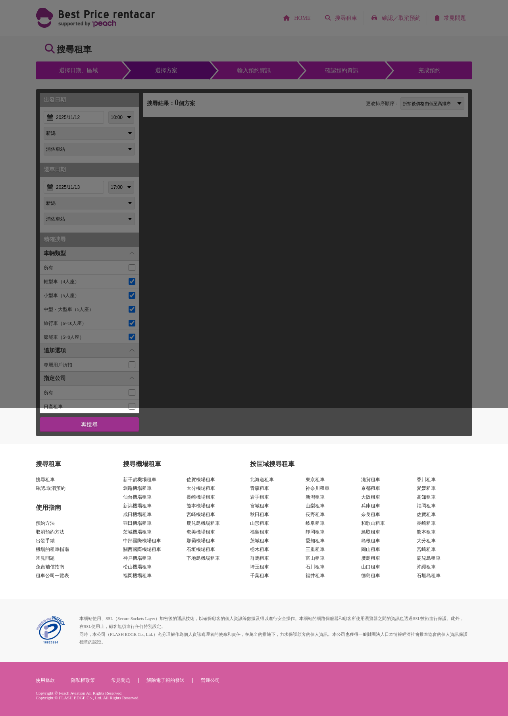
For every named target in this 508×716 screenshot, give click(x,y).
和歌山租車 (373, 523)
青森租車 (259, 488)
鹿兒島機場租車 (203, 523)
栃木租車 (259, 549)
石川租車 (315, 567)
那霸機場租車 (201, 540)
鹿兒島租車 (429, 558)
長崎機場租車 (201, 497)
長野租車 (315, 514)
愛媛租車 (426, 488)
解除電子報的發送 (165, 680)
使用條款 (45, 680)
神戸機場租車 (137, 558)
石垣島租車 (429, 575)
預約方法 (45, 523)
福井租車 (315, 575)
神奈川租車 (317, 488)
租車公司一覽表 (52, 575)
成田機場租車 (137, 514)
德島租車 (370, 575)
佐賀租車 (426, 514)
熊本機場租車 (201, 506)
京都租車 (370, 488)
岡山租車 (370, 549)
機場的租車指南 (52, 549)
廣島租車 (370, 558)
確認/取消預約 (50, 488)
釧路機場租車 (137, 488)
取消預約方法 (50, 532)
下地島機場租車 (203, 558)
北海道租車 (262, 479)
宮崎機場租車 (201, 514)
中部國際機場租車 (142, 540)
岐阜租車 (315, 523)
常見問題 (45, 558)
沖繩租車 (426, 567)
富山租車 (315, 558)
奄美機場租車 (201, 532)
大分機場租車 (201, 488)
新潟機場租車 (137, 506)
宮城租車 (259, 506)
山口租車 (370, 567)
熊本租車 (426, 532)
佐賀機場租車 (201, 479)
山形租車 (259, 523)
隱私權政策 (83, 680)
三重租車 (315, 549)
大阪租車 (370, 497)
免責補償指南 (50, 567)
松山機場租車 (137, 567)
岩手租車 (259, 497)
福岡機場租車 (137, 575)
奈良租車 (370, 514)
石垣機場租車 (201, 549)
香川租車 (426, 479)
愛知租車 (315, 540)
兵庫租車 (370, 506)
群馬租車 (259, 558)
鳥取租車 (370, 532)
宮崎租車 (426, 549)
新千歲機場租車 (139, 479)
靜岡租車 (315, 532)
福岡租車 (426, 506)
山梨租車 (315, 506)
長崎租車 (426, 523)
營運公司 (210, 680)
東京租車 (315, 479)
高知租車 (426, 497)
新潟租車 (315, 497)
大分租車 (426, 540)
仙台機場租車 (137, 497)
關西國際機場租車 (142, 549)
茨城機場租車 (137, 532)
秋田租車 (259, 514)
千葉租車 (259, 575)
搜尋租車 (45, 479)
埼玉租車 (259, 567)
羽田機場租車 (137, 523)
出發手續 (45, 540)
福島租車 (259, 532)
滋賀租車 (370, 479)
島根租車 (370, 540)
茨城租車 (259, 540)
